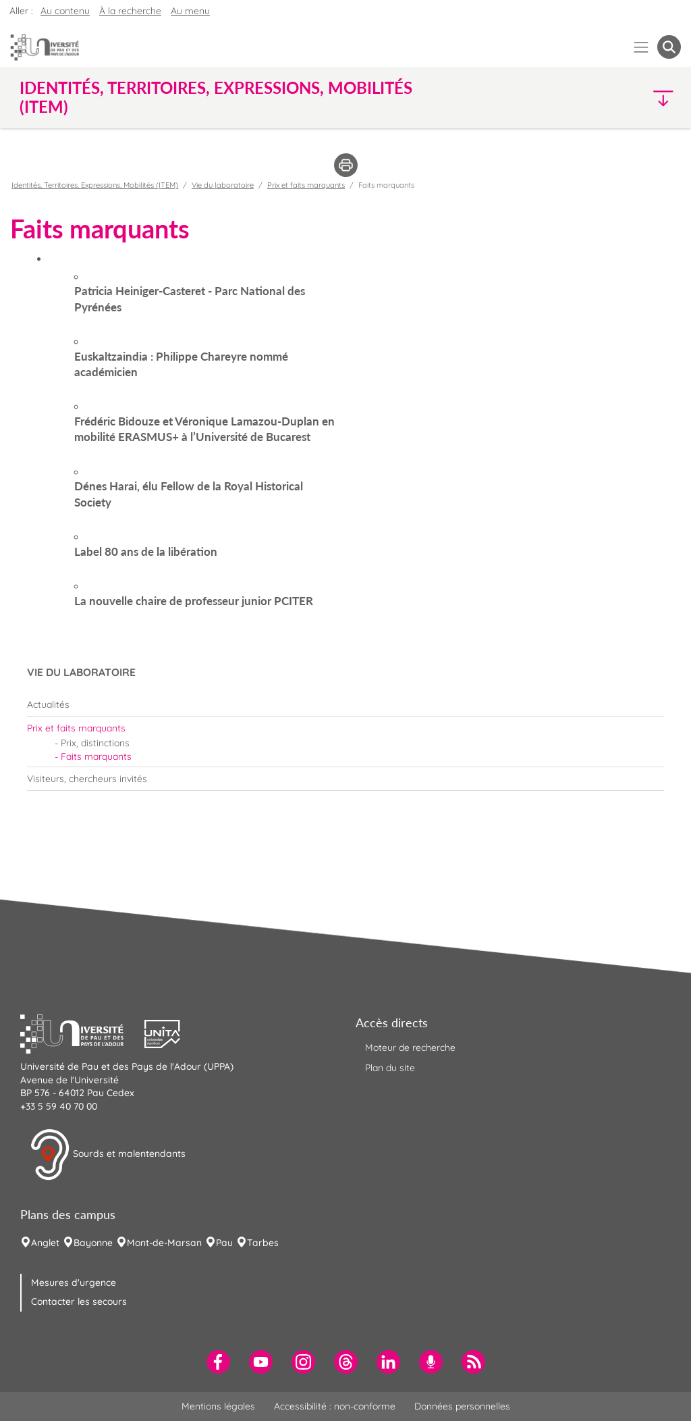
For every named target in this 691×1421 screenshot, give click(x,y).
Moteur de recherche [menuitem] (410, 1047)
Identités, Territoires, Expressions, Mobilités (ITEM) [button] (216, 97)
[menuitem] (345, 704)
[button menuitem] (669, 47)
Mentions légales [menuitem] (218, 1406)
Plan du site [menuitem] (390, 1068)
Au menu (190, 11)
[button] (600, 97)
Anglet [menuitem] (45, 1243)
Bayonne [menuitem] (93, 1243)
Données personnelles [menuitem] (462, 1406)
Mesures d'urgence (73, 1282)
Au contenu (65, 11)
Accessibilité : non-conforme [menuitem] (334, 1406)
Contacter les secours (79, 1301)
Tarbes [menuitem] (263, 1243)
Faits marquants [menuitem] (96, 756)
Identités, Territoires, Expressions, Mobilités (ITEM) (94, 185)
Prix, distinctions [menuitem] (95, 743)
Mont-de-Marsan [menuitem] (164, 1243)
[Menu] (641, 47)
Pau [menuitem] (224, 1243)
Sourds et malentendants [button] (108, 1155)
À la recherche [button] (130, 11)
